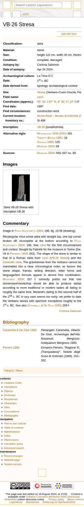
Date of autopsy (13, 69)
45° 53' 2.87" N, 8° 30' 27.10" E (57, 101)
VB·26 (41, 127)
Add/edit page (12, 460)
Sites (7, 407)
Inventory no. (14, 120)
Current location (14, 115)
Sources (8, 153)
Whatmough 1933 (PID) (51, 133)
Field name (10, 97)
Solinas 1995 (45, 142)
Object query (11, 439)
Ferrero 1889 (19, 253)
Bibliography (16, 322)
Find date (9, 106)
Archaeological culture (18, 76)
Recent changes (13, 456)
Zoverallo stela (12, 262)
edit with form (69, 33)
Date (6, 80)
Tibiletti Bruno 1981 (50, 137)
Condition (9, 60)
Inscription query (13, 443)
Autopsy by (11, 64)
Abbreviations (11, 431)
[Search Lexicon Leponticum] (38, 5)
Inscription (10, 127)
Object (19, 370)
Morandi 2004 (45, 146)
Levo (40, 97)
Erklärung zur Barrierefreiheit (59, 502)
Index (7, 435)
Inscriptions (10, 387)
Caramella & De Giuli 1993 (44, 305)
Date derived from (15, 85)
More (26, 14)
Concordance (11, 411)
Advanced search (14, 448)
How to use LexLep (15, 423)
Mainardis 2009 (13, 279)
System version (13, 464)
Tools (77, 14)
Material (8, 50)
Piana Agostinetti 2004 (29, 230)
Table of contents (14, 427)
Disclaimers (32, 502)
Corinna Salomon (70, 311)
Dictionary (9, 395)
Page (7, 14)
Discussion (16, 14)
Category (9, 370)
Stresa (41, 92)
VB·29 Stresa (59, 258)
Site (5, 92)
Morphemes (10, 399)
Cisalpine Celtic (13, 382)
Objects (8, 391)
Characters (10, 403)
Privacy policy (56, 499)
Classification (12, 43)
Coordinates (11, 101)
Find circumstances (16, 111)
